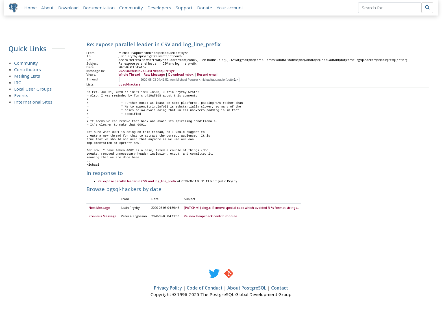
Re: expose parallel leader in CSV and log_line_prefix (137, 181)
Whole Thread (129, 74)
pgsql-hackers (129, 84)
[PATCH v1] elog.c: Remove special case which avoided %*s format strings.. (241, 208)
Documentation (99, 7)
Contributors (27, 70)
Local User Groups (33, 89)
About (47, 7)
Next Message (99, 208)
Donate (204, 7)
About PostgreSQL (246, 288)
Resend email (207, 74)
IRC (17, 83)
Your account (230, 7)
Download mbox (180, 74)
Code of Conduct (205, 288)
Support (184, 7)
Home (30, 7)
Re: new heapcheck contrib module (210, 216)
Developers (159, 7)
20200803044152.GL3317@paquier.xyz (147, 71)
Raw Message (154, 74)
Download (68, 7)
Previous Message (102, 216)
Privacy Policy (168, 288)
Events (21, 95)
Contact (279, 288)
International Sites (33, 102)
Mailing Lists (27, 76)
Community (131, 7)
